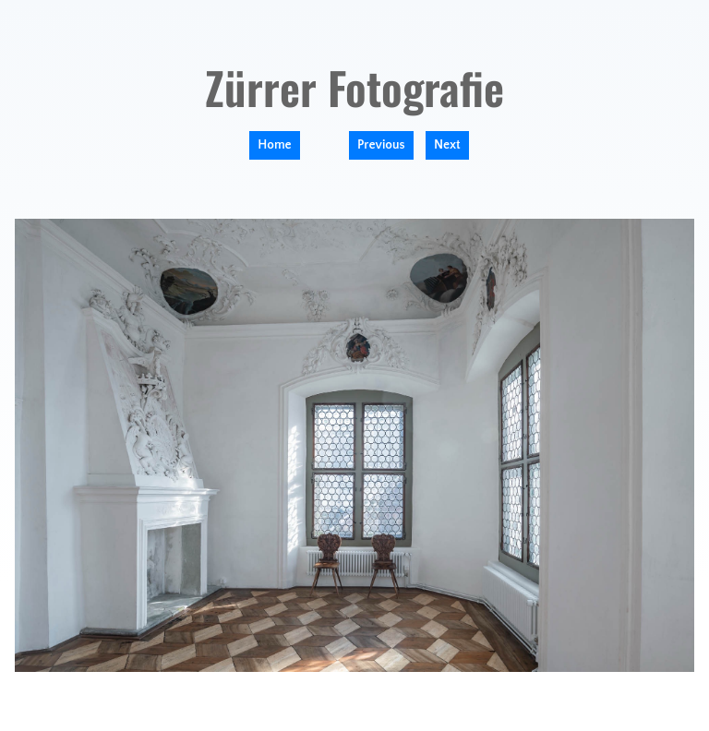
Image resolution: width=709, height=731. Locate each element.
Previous (381, 145)
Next (447, 145)
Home (274, 145)
